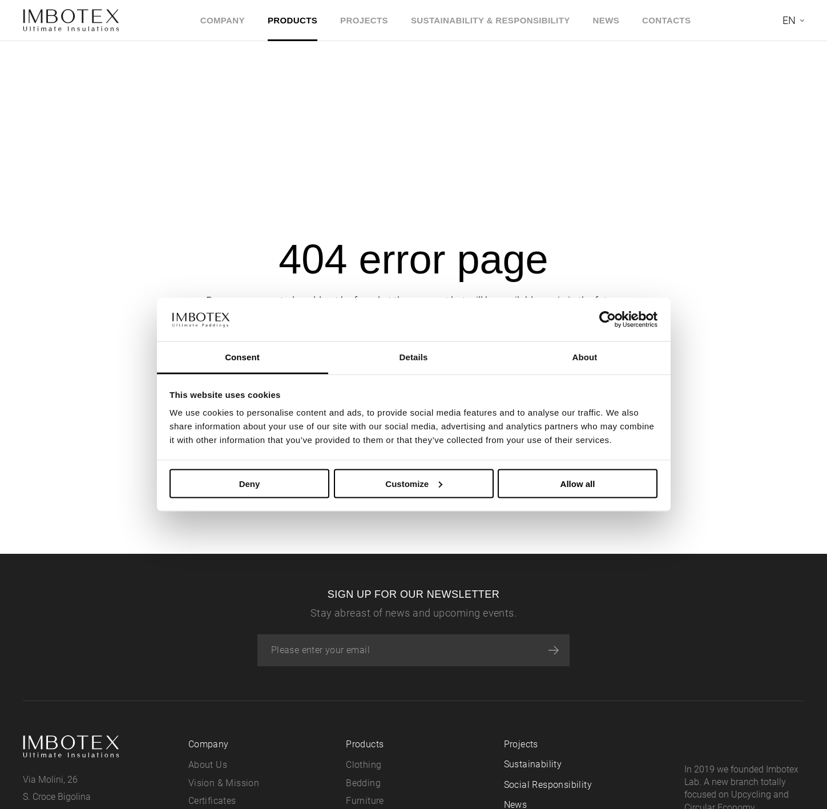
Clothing (363, 764)
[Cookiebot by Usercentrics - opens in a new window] (607, 319)
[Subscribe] (554, 650)
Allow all (577, 483)
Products (292, 20)
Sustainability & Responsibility (490, 20)
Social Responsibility (548, 784)
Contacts (666, 20)
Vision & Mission (223, 783)
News (606, 20)
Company (222, 20)
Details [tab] (414, 357)
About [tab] (585, 357)
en (789, 20)
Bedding (363, 783)
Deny (249, 483)
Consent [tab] (242, 357)
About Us (207, 764)
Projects (364, 20)
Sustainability (533, 764)
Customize (413, 483)
